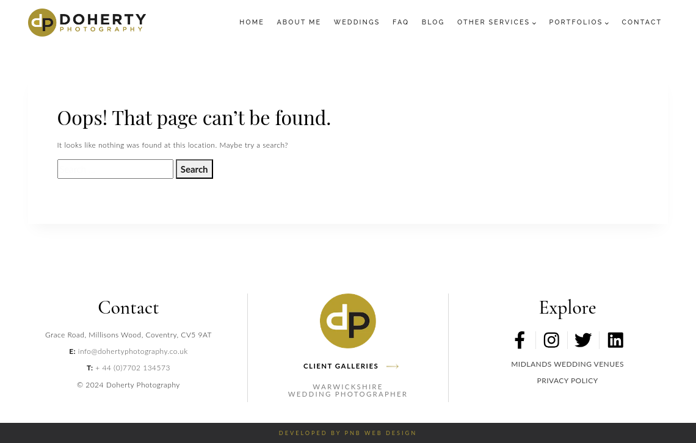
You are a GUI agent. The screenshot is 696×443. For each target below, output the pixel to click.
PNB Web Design (380, 433)
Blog (433, 22)
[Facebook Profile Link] (519, 340)
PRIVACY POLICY (567, 380)
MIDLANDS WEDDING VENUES (567, 364)
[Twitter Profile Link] (583, 340)
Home (251, 22)
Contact (642, 22)
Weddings (357, 22)
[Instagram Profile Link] (551, 340)
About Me (299, 22)
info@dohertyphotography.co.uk (133, 351)
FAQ (401, 22)
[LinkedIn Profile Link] (615, 340)
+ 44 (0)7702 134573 (132, 367)
